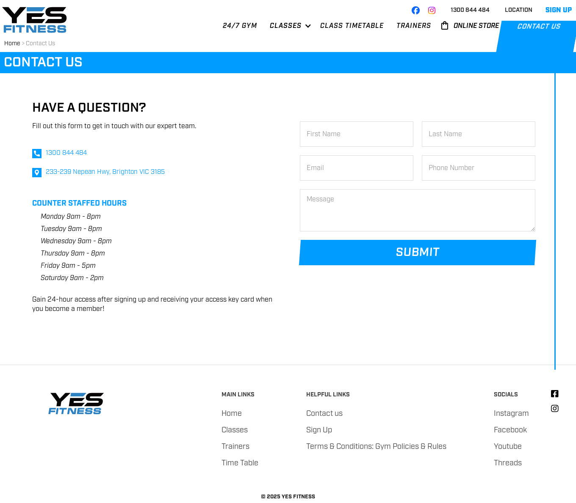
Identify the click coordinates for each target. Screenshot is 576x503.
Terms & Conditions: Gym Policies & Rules (376, 447)
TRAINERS (413, 26)
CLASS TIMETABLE (352, 26)
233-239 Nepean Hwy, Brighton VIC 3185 (105, 172)
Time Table (240, 463)
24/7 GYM (240, 26)
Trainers (235, 447)
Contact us (324, 414)
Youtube (508, 447)
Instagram (511, 414)
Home (12, 43)
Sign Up (319, 430)
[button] (286, 29)
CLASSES (286, 26)
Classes (235, 430)
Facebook (510, 430)
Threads (508, 463)
